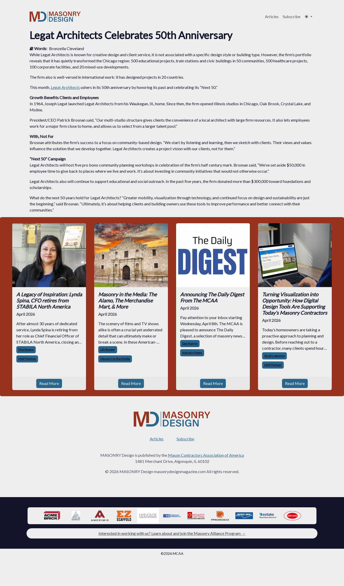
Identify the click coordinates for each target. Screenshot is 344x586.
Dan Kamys (190, 343)
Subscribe (291, 16)
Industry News (192, 353)
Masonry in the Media (115, 359)
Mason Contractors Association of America (206, 455)
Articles (272, 16)
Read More (49, 383)
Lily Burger (107, 349)
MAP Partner (27, 359)
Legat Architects (65, 87)
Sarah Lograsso (274, 356)
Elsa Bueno (26, 349)
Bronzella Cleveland (66, 48)
